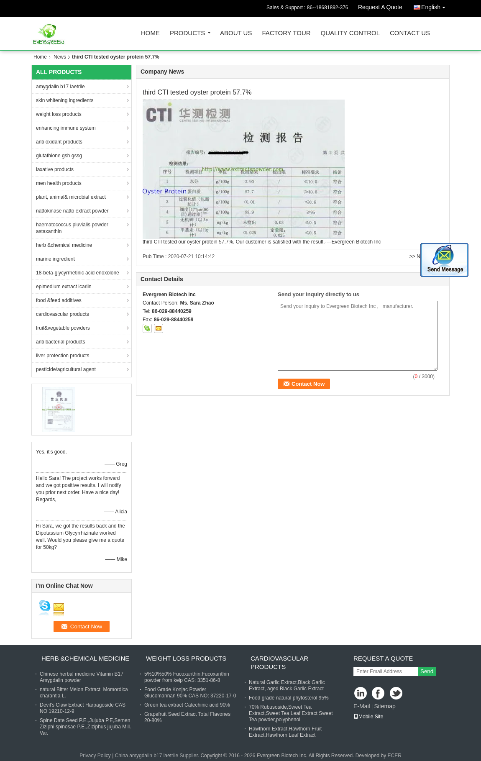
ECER (395, 755)
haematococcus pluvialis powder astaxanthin (72, 228)
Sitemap (384, 706)
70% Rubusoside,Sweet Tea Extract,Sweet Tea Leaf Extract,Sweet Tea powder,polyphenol (291, 713)
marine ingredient (55, 259)
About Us (236, 33)
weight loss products (59, 114)
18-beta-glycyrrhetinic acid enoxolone (77, 273)
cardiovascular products (62, 314)
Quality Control (350, 33)
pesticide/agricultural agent (66, 369)
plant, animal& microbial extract (71, 197)
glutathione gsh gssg (59, 156)
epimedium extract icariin (64, 287)
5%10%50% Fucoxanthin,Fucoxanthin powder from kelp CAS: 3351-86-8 (186, 677)
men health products (59, 183)
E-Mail (361, 706)
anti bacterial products (60, 342)
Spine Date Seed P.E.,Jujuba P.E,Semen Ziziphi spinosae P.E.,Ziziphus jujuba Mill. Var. (85, 726)
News (60, 57)
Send (426, 671)
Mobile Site (368, 717)
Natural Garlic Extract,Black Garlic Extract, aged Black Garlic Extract (287, 685)
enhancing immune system (66, 128)
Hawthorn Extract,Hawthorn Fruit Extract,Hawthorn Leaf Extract (285, 732)
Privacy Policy (95, 755)
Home (150, 33)
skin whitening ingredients (64, 100)
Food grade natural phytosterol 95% (289, 698)
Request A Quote (380, 7)
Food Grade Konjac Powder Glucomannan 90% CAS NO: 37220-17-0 (190, 693)
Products (187, 33)
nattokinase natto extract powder (72, 211)
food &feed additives (59, 300)
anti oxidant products (59, 142)
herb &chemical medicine (64, 245)
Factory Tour (286, 33)
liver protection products (62, 356)
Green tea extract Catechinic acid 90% (187, 705)
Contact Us (410, 33)
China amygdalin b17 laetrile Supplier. (158, 755)
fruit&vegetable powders (63, 328)
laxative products (55, 169)
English (435, 5)
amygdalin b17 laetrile (60, 87)
